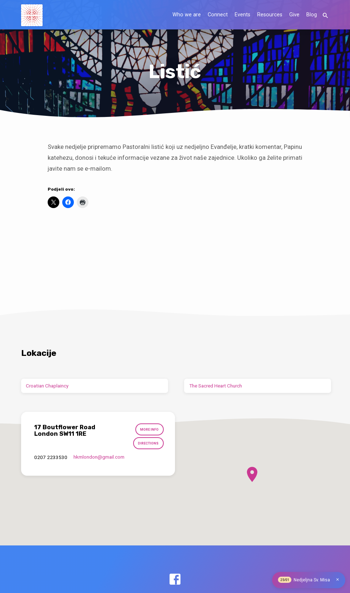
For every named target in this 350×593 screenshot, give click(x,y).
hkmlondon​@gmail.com (98, 457)
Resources (269, 15)
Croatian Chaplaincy (47, 386)
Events (242, 15)
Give (294, 15)
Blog (311, 15)
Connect (218, 15)
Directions (148, 444)
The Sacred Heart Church (215, 386)
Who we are (186, 15)
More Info (149, 430)
